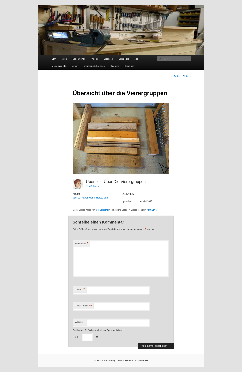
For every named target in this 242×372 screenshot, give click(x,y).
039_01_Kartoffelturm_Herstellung (90, 197)
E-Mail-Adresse (83, 305)
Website (79, 322)
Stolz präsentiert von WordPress (132, 360)
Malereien (114, 66)
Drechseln (108, 59)
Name (80, 289)
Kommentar (81, 243)
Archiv (75, 66)
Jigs (136, 59)
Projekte (94, 59)
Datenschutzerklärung (104, 360)
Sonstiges (129, 66)
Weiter (187, 76)
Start (54, 59)
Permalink (151, 210)
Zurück (175, 76)
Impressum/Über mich (94, 66)
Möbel (64, 59)
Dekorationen (79, 59)
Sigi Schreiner (93, 186)
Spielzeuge (124, 59)
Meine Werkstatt (59, 66)
